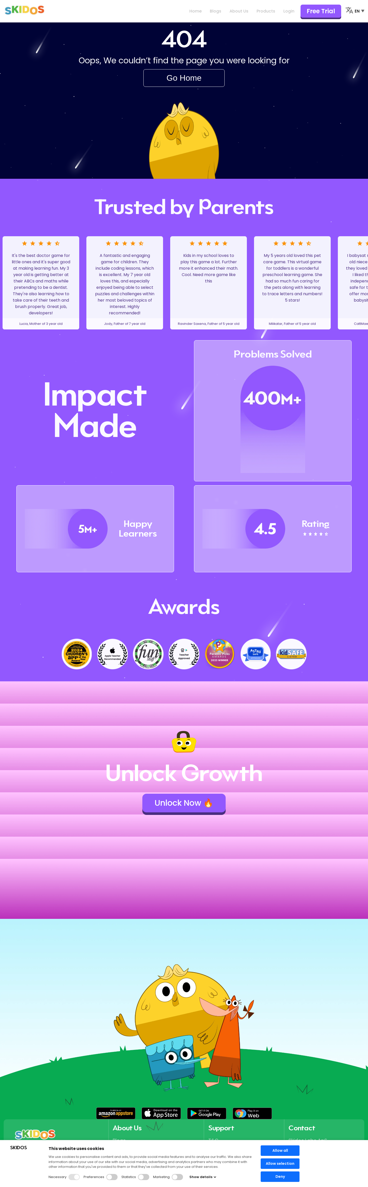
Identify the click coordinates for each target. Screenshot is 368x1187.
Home (195, 11)
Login (288, 11)
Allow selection (280, 1163)
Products (266, 11)
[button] (115, 1113)
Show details (202, 1176)
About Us (238, 11)
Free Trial (321, 11)
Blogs (215, 11)
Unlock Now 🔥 (184, 803)
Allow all (280, 1150)
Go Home (184, 77)
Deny (280, 1176)
